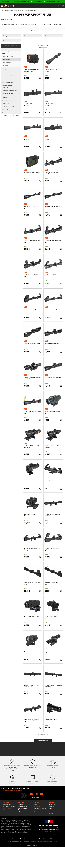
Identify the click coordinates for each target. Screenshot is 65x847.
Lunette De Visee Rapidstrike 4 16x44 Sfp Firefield (32, 583)
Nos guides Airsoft (38, 792)
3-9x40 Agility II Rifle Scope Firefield (32, 343)
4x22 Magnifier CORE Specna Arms (31, 480)
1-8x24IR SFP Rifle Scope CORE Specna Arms (52, 173)
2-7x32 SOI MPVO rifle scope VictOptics (30, 104)
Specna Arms (52, 792)
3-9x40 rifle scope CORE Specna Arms (53, 206)
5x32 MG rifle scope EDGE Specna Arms (52, 412)
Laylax (50, 794)
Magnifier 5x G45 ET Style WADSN (31, 617)
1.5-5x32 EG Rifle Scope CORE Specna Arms (32, 412)
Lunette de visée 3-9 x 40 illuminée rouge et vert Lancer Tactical (31, 720)
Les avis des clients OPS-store (8, 795)
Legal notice (23, 839)
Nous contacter (37, 796)
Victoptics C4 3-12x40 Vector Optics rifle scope (32, 549)
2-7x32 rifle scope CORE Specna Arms (53, 275)
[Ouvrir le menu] (2, 5)
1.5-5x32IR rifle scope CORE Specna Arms (53, 241)
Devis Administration (22, 794)
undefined (32, 30)
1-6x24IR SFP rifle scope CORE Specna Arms (32, 241)
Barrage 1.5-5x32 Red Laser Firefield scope (52, 651)
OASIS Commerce (35, 845)
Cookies (33, 839)
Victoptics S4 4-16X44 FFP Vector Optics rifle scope (31, 686)
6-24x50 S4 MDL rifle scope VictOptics (51, 70)
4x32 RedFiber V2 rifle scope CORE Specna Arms (31, 446)
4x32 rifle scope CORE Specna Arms (53, 377)
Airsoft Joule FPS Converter (40, 794)
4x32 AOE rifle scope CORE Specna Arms (52, 344)
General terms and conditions (46, 839)
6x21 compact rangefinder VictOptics (32, 172)
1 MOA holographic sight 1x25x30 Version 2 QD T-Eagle (31, 70)
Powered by (29, 845)
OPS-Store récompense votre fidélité (24, 797)
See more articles (43, 740)
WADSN (51, 800)
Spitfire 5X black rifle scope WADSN (32, 651)
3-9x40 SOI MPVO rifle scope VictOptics (30, 138)
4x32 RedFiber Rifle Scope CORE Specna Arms (52, 446)
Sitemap (14, 839)
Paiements (20, 791)
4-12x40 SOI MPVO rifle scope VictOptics (51, 104)
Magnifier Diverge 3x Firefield (51, 719)
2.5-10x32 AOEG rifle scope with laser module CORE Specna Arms (32, 378)
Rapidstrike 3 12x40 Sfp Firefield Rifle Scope (53, 583)
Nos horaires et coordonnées (9, 792)
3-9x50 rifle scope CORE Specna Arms (32, 309)
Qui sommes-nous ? (7, 791)
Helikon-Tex (52, 796)
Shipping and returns (22, 792)
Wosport (51, 798)
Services (35, 791)
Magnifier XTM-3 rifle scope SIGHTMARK (30, 515)
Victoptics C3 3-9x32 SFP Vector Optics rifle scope (52, 549)
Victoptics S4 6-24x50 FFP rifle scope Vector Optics (53, 686)
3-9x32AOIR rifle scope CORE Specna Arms (32, 275)
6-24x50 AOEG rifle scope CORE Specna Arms (31, 207)
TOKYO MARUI (52, 791)
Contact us (48, 825)
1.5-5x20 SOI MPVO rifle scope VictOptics (51, 138)
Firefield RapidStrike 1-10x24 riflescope (53, 480)
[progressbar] (43, 47)
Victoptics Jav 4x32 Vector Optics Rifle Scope (52, 515)
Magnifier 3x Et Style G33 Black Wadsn (53, 617)
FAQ (34, 798)
